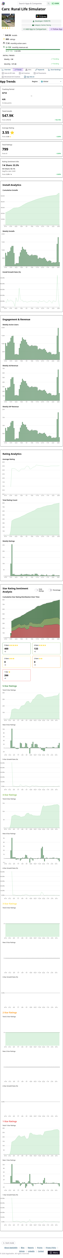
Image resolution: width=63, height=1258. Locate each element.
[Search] (48, 3)
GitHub (22, 1251)
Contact (41, 1251)
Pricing (39, 1247)
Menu (53, 1252)
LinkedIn (31, 1251)
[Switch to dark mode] (8, 1243)
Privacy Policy (51, 1247)
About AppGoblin (11, 1247)
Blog (22, 1247)
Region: (35, 81)
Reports (31, 1247)
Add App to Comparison (34, 29)
